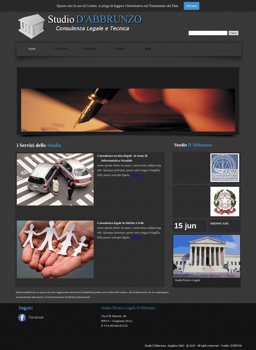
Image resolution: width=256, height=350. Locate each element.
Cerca (234, 33)
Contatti (119, 48)
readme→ (137, 175)
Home (32, 48)
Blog (148, 48)
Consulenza (90, 48)
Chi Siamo (61, 48)
